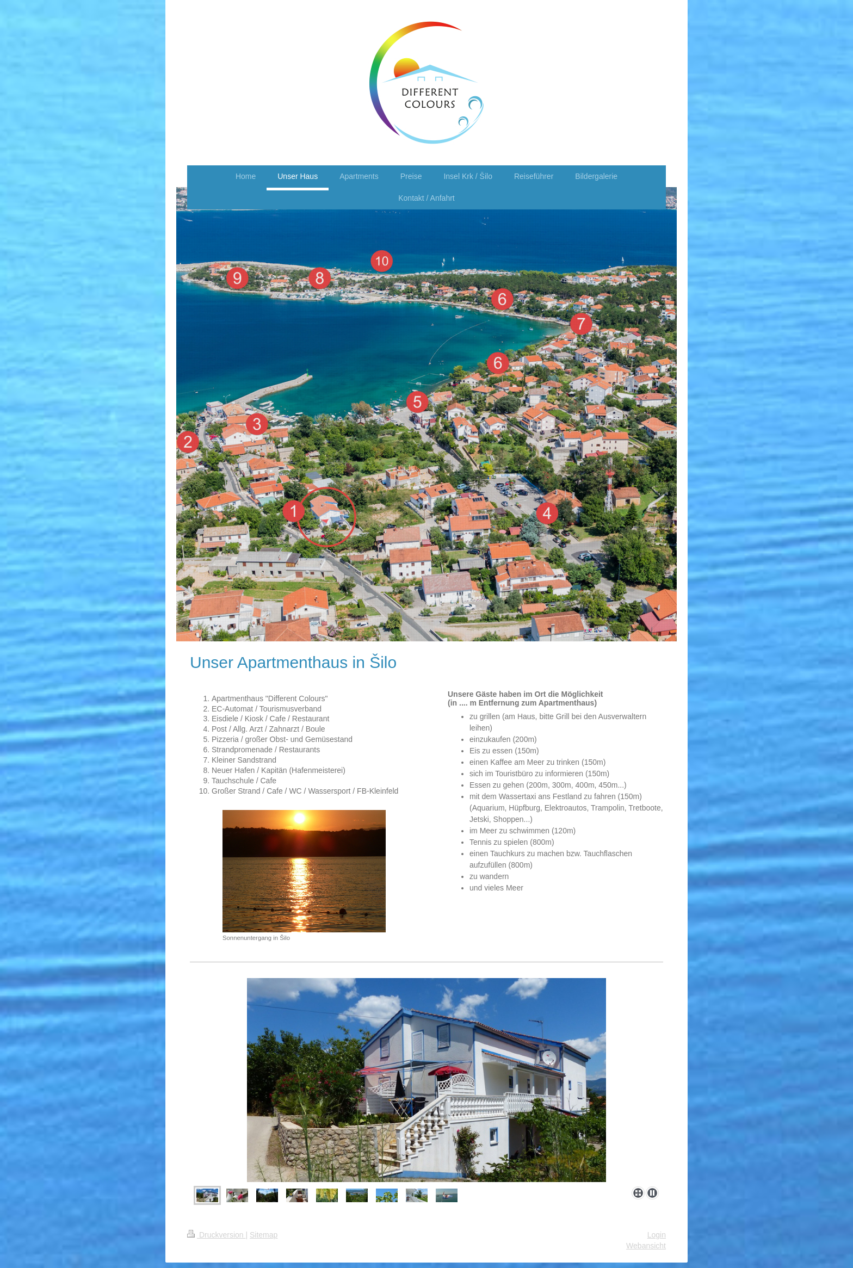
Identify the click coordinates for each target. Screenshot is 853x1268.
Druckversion (216, 1234)
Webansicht (646, 1245)
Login (656, 1234)
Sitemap (263, 1234)
